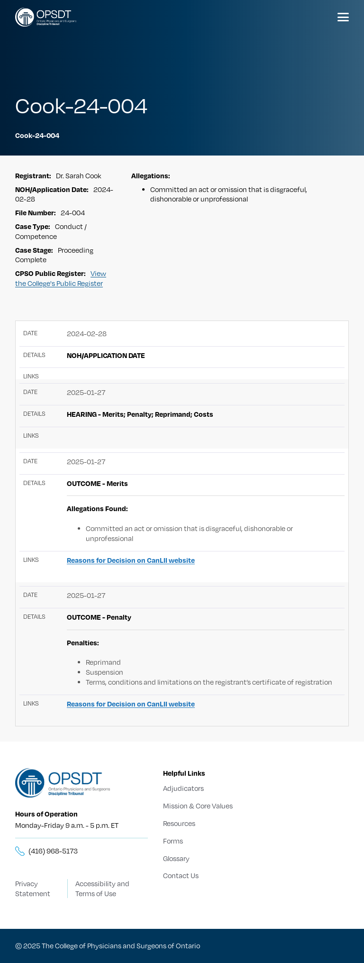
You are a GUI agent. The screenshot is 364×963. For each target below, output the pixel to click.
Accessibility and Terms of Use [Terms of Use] (102, 888)
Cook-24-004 (37, 135)
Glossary (176, 858)
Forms (173, 840)
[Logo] (45, 17)
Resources (179, 823)
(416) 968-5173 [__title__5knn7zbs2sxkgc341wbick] (53, 850)
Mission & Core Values (198, 805)
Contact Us (181, 875)
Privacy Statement (32, 888)
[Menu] (343, 17)
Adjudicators (183, 788)
